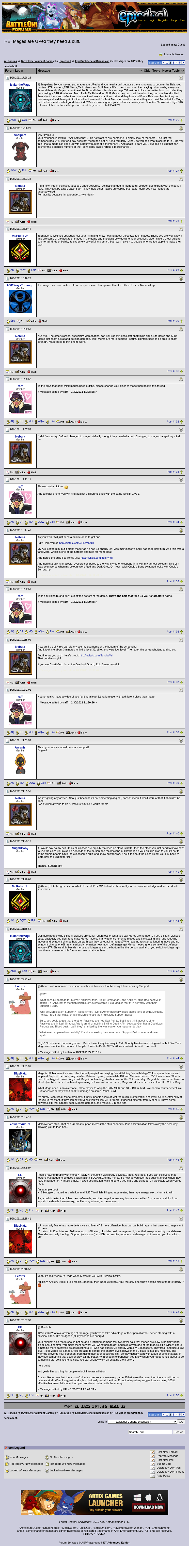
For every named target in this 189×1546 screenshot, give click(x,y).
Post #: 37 (173, 682)
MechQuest (69, 1527)
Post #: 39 (173, 783)
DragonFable (51, 1527)
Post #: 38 (173, 732)
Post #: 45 (173, 1108)
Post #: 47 (173, 1210)
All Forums (10, 61)
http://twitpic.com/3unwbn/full (76, 542)
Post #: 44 (173, 1058)
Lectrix (20, 986)
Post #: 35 (173, 581)
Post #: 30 (173, 320)
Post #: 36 (173, 631)
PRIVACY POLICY (94, 1533)
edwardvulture (20, 1124)
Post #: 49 (173, 1312)
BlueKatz (20, 1073)
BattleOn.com (102, 1527)
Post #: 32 (173, 421)
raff (20, 386)
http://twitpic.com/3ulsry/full (97, 557)
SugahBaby (20, 848)
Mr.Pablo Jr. (20, 236)
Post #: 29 (173, 270)
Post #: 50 (173, 1395)
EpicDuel (84, 1527)
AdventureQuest (30, 1527)
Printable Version (171, 54)
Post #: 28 (173, 221)
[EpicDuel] (65, 61)
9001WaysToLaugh (20, 285)
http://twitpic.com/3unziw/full (96, 655)
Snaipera (20, 135)
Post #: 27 (173, 170)
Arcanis (20, 747)
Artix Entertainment (157, 1527)
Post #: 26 (173, 119)
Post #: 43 (173, 971)
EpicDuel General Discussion (92, 61)
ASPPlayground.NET (94, 1542)
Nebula (20, 186)
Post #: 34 (173, 522)
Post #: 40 (173, 833)
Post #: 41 (173, 871)
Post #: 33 (173, 471)
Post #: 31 (173, 371)
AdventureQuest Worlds (128, 1527)
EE (20, 1175)
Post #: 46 (173, 1159)
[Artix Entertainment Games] (38, 61)
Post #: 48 (173, 1261)
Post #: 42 (173, 920)
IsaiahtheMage (20, 84)
